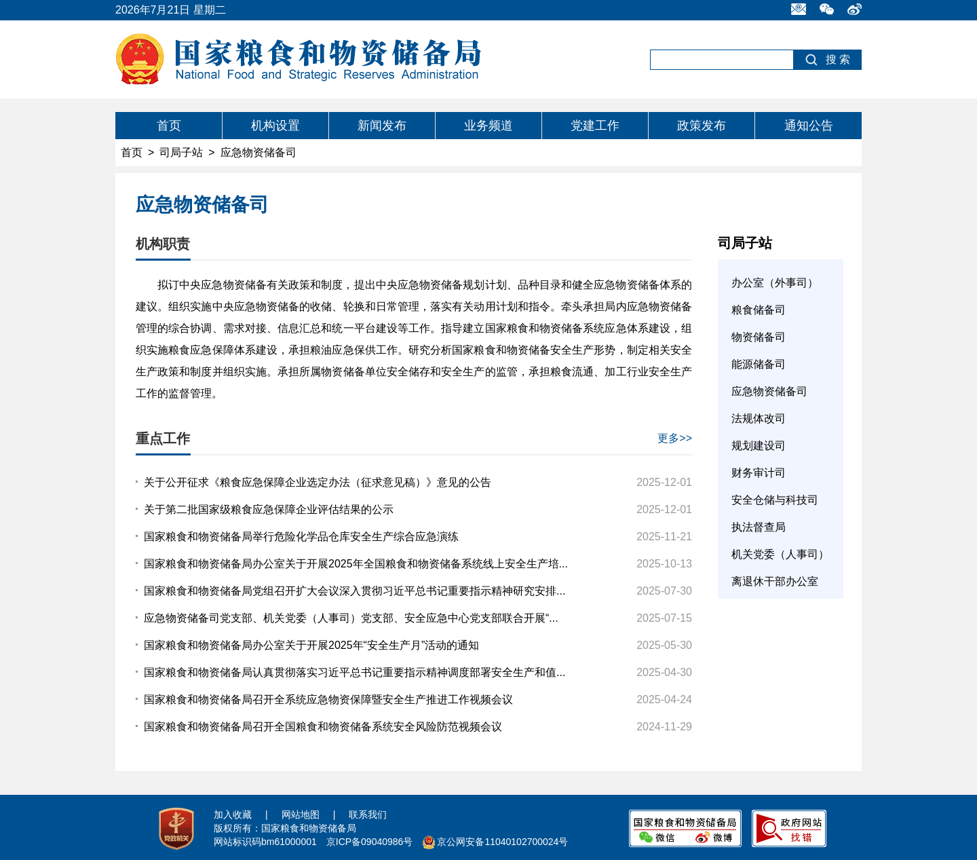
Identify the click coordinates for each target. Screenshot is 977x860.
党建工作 (595, 125)
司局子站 (181, 152)
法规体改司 (758, 418)
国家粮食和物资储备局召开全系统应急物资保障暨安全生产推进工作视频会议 (328, 699)
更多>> (674, 438)
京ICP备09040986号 (369, 841)
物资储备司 (758, 337)
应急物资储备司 (769, 391)
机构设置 (275, 125)
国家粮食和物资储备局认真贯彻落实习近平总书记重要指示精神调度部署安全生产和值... (354, 672)
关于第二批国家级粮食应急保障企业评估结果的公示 (269, 509)
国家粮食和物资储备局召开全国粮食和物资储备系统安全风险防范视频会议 (323, 726)
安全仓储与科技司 (774, 500)
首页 (169, 125)
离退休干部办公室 (774, 581)
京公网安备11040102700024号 (502, 841)
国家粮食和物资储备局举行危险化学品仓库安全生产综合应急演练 (301, 536)
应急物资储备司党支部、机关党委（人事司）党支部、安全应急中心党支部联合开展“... (351, 618)
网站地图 (301, 814)
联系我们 (368, 814)
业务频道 (488, 125)
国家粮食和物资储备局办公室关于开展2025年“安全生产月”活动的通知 (311, 645)
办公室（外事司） (774, 282)
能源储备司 (758, 364)
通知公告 (808, 125)
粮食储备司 (758, 310)
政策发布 (701, 125)
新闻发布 (382, 125)
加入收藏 (233, 814)
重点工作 (163, 438)
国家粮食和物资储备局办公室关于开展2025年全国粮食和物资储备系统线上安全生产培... (356, 563)
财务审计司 (758, 473)
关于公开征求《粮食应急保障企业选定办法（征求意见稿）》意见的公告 (317, 482)
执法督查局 (758, 527)
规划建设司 (758, 445)
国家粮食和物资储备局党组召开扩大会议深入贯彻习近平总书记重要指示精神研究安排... (354, 591)
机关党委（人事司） (780, 554)
